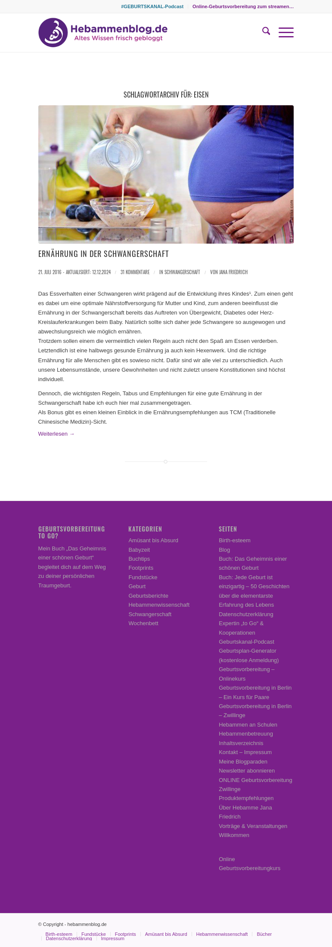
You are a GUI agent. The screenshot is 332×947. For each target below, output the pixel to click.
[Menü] (282, 32)
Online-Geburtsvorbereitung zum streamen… (243, 6)
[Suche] (262, 32)
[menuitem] (152, 6)
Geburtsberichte (148, 596)
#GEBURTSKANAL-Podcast (152, 6)
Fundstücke (142, 577)
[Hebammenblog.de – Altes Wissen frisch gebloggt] (103, 32)
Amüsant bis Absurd (153, 540)
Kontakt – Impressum (245, 752)
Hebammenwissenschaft (158, 605)
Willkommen (234, 835)
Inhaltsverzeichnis (241, 743)
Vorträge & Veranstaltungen (253, 826)
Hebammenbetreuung (246, 733)
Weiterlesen (56, 434)
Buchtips (139, 559)
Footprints (140, 568)
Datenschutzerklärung (246, 614)
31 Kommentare (135, 272)
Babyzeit (139, 550)
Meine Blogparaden (243, 761)
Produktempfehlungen (246, 798)
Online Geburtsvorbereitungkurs (249, 863)
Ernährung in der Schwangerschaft (103, 253)
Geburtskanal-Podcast (246, 641)
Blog (224, 550)
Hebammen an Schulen (248, 724)
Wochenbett (143, 623)
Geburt (137, 586)
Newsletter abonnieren (247, 770)
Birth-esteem (235, 540)
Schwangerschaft (182, 272)
